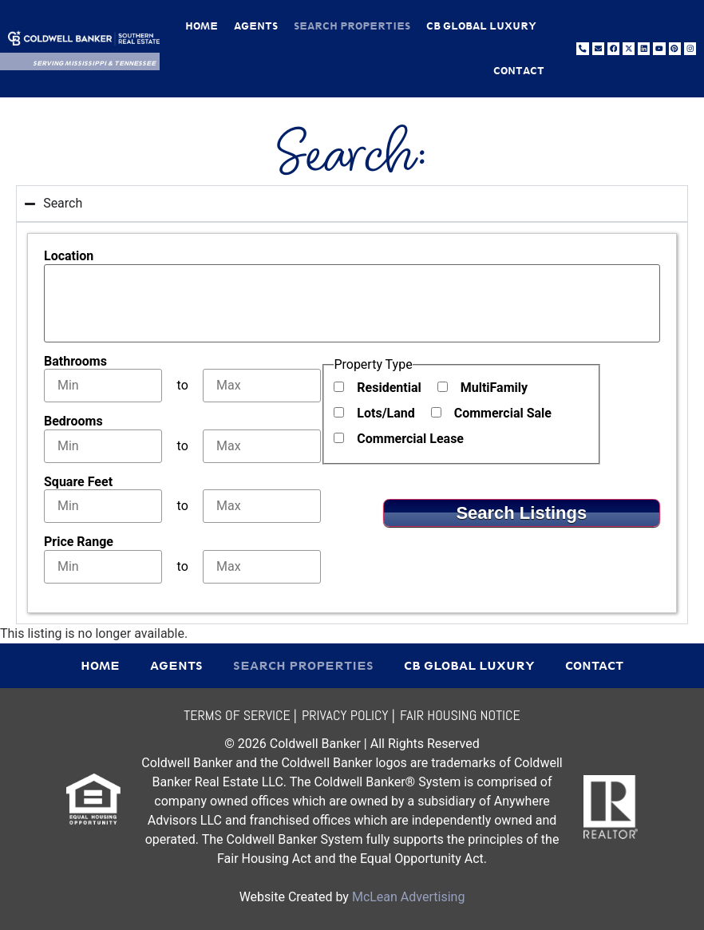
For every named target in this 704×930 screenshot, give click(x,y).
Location (68, 256)
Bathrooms (75, 361)
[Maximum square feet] (262, 506)
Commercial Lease (410, 439)
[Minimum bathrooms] (103, 385)
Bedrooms (73, 421)
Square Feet (78, 482)
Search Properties (352, 26)
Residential (389, 388)
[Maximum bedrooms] (262, 446)
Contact (518, 70)
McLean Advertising (408, 896)
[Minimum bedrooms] (103, 446)
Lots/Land (385, 413)
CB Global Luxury (481, 26)
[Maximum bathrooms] (262, 385)
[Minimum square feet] (103, 506)
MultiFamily (494, 388)
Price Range (78, 542)
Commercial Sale (503, 413)
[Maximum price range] (262, 567)
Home (201, 26)
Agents (256, 26)
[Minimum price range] (103, 567)
